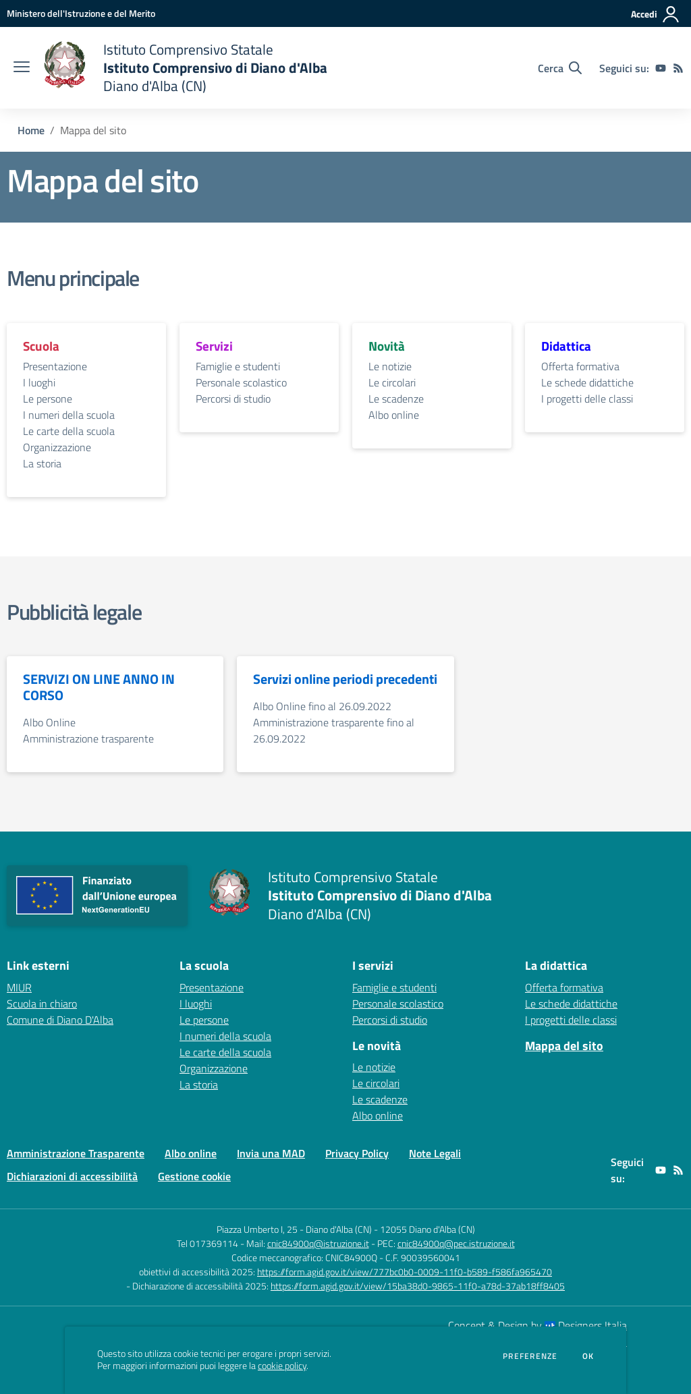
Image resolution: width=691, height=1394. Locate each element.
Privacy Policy (357, 1153)
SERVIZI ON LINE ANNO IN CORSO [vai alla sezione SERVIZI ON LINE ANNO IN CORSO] (99, 687)
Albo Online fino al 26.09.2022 (322, 706)
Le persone (47, 398)
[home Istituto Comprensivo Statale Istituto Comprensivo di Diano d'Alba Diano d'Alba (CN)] (185, 67)
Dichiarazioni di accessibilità (72, 1176)
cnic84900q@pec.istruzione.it (456, 1243)
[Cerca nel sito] (560, 68)
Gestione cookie (194, 1176)
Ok (588, 1356)
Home (31, 130)
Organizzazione (57, 447)
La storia (42, 463)
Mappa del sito (564, 1046)
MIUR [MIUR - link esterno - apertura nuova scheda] (19, 987)
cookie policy (282, 1365)
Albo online (393, 415)
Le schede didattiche (587, 382)
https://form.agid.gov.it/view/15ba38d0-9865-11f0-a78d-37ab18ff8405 (418, 1286)
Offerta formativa (580, 366)
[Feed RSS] (678, 68)
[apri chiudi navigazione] (21, 68)
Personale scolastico (241, 382)
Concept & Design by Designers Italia (537, 1325)
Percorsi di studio (233, 398)
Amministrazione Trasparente (75, 1153)
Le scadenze (396, 398)
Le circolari (392, 382)
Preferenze (530, 1356)
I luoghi (39, 382)
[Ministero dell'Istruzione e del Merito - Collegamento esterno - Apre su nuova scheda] (81, 13)
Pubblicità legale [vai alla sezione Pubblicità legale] (74, 612)
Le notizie (390, 366)
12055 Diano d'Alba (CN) (427, 1229)
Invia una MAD (271, 1153)
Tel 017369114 (207, 1243)
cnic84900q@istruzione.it (318, 1243)
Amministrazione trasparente (88, 738)
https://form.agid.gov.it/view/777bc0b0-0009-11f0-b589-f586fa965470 (404, 1272)
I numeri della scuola (69, 415)
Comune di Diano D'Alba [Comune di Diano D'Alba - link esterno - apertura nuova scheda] (60, 1020)
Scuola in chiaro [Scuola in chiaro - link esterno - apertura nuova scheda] (42, 1003)
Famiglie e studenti (238, 366)
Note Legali (435, 1153)
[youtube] (661, 68)
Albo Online (49, 722)
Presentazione (55, 366)
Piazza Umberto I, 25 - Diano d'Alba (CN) (294, 1229)
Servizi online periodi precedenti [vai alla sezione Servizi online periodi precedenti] (345, 679)
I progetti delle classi (587, 398)
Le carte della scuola (69, 431)
